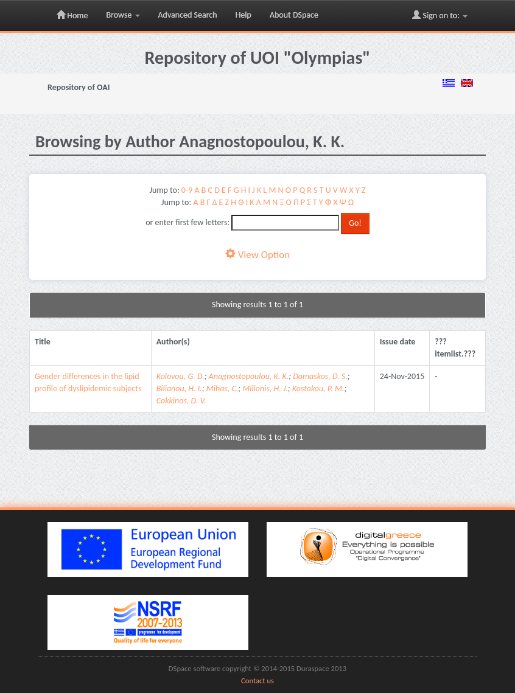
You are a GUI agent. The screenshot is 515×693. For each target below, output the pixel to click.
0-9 (186, 190)
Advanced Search (187, 15)
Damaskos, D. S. (320, 376)
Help (243, 15)
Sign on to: (440, 15)
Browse (122, 15)
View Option (257, 254)
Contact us (257, 680)
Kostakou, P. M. (318, 388)
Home (72, 15)
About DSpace (294, 15)
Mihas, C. (222, 388)
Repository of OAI (78, 87)
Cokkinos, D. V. (181, 400)
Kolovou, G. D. (180, 376)
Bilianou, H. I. (179, 388)
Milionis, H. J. (265, 388)
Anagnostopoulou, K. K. (249, 376)
